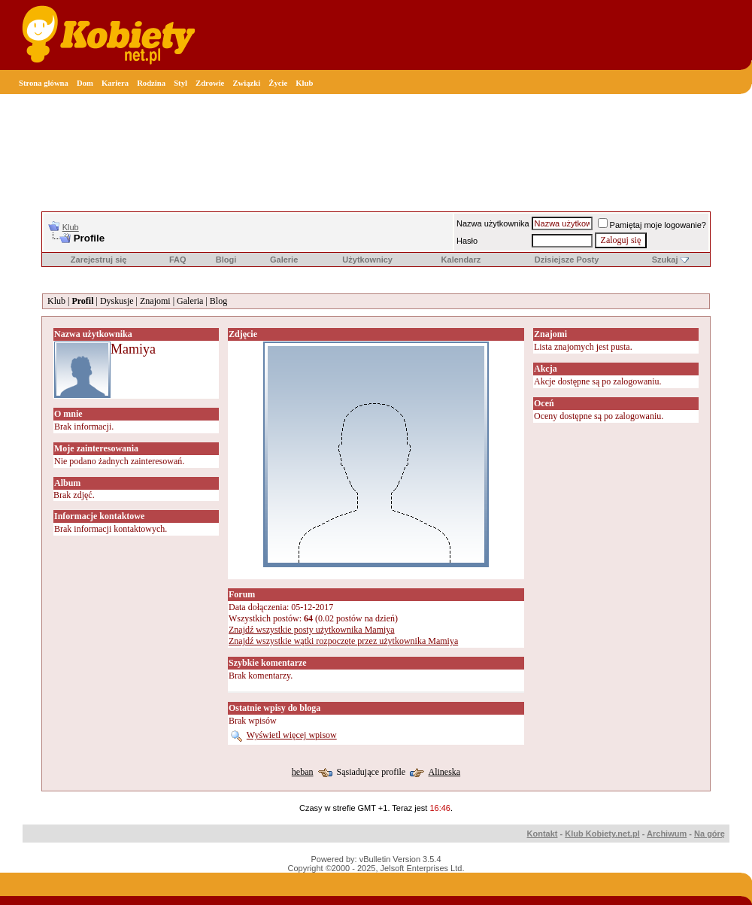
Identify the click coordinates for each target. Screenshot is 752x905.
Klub (304, 83)
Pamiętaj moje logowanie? (652, 224)
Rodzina (151, 83)
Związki (246, 83)
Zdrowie (210, 83)
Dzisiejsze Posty (567, 259)
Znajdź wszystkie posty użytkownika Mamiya (312, 629)
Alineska (444, 772)
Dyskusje (117, 301)
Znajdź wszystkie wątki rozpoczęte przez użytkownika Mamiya (343, 641)
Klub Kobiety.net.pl (602, 833)
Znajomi (155, 301)
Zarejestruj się (99, 259)
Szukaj (665, 259)
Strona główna (43, 83)
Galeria (190, 301)
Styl (180, 83)
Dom (85, 83)
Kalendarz (461, 259)
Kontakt (542, 833)
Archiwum (667, 833)
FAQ (177, 259)
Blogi (226, 259)
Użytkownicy (367, 259)
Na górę (709, 833)
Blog (218, 301)
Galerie (284, 259)
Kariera (115, 83)
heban (303, 772)
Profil (82, 301)
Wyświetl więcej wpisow (292, 735)
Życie (277, 83)
